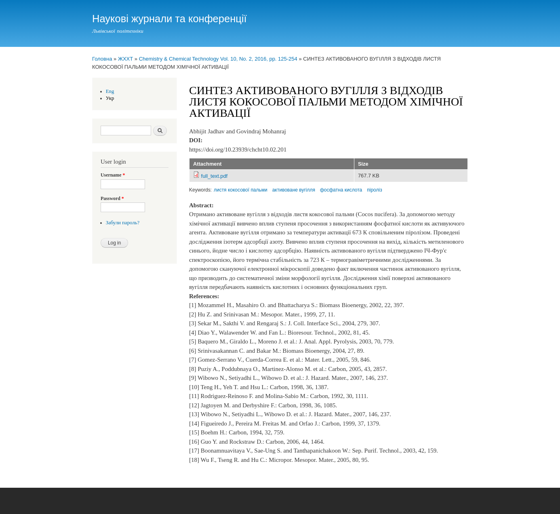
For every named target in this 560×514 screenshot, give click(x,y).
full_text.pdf (214, 176)
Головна (102, 59)
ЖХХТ (125, 59)
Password (112, 198)
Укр (110, 98)
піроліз (374, 190)
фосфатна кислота (341, 190)
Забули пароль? (122, 222)
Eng (110, 91)
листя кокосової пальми (240, 190)
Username (113, 175)
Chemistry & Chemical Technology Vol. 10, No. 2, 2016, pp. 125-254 (218, 59)
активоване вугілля (293, 190)
